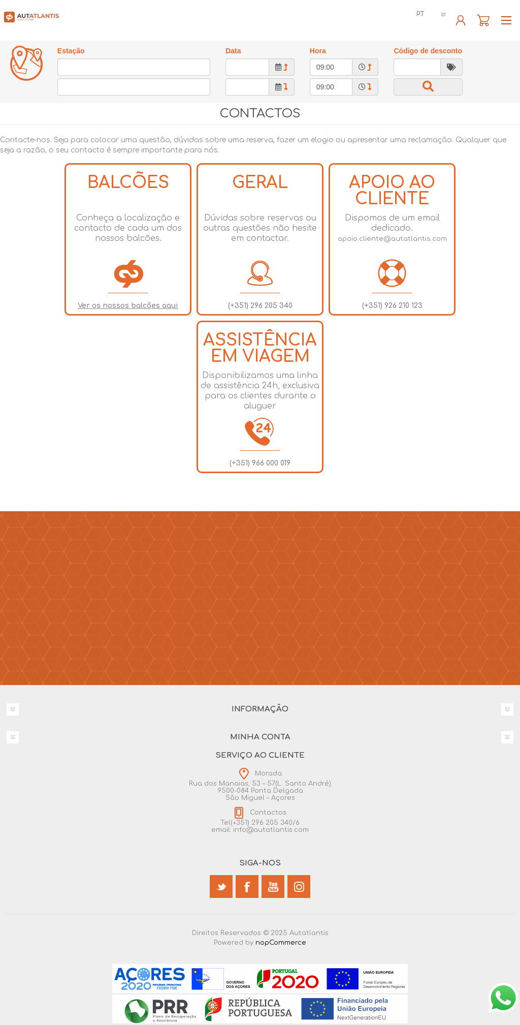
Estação (71, 51)
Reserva (483, 20)
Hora (318, 51)
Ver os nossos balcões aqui (128, 305)
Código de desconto (428, 51)
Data (233, 51)
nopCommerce (280, 942)
